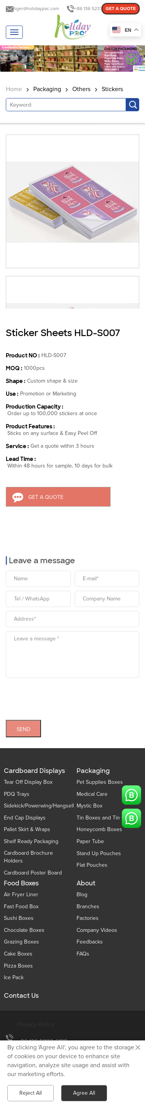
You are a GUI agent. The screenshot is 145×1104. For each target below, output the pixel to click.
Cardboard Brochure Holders (28, 857)
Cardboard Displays (34, 771)
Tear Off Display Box (28, 782)
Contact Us (21, 995)
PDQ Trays (16, 794)
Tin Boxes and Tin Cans (105, 817)
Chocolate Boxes (24, 930)
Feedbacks (90, 941)
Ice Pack (14, 977)
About (86, 883)
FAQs (83, 953)
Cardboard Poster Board (33, 872)
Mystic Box (89, 805)
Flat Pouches (92, 865)
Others (81, 89)
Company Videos (97, 930)
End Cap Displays (25, 817)
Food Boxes (21, 883)
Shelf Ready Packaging (31, 841)
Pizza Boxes (18, 966)
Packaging (47, 89)
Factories (88, 918)
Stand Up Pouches (99, 853)
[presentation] (64, 694)
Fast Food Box (21, 906)
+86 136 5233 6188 (94, 9)
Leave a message (42, 558)
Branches (88, 906)
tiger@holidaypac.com (36, 9)
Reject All (30, 1093)
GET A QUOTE (121, 9)
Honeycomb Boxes (99, 829)
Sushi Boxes (19, 918)
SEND (24, 726)
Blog (82, 894)
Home (14, 89)
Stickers (112, 89)
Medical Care (92, 794)
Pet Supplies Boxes (100, 782)
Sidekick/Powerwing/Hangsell (39, 805)
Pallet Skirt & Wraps (27, 829)
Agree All (84, 1093)
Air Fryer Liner (21, 894)
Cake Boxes (18, 953)
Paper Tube (90, 841)
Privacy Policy (36, 1024)
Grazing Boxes (21, 941)
